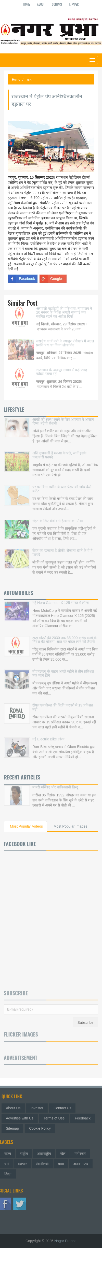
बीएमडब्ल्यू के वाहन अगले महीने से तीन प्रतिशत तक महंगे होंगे (63, 670)
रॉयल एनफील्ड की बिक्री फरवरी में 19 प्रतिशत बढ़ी (62, 704)
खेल (62, 1152)
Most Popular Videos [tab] (26, 826)
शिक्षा (7, 1172)
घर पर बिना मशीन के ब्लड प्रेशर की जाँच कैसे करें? (61, 485)
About (41, 4)
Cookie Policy (42, 1128)
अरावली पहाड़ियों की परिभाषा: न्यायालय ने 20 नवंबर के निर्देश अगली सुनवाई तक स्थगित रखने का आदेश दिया (64, 309)
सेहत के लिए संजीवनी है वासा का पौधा (57, 517)
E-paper (74, 4)
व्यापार (22, 1162)
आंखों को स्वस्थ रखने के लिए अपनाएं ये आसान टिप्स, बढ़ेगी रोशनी (63, 418)
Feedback (84, 1118)
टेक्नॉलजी (42, 1162)
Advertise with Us (21, 1118)
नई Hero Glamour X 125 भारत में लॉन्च (60, 599)
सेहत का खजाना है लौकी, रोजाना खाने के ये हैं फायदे (62, 549)
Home (26, 4)
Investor (38, 1108)
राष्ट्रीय (24, 1152)
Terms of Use (55, 1118)
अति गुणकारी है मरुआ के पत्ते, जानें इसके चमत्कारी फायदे (59, 452)
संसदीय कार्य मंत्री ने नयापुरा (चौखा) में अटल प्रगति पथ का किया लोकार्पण (65, 340)
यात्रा (61, 1162)
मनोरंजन (80, 1152)
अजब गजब (80, 1162)
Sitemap (14, 1128)
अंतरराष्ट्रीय (44, 1152)
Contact (57, 4)
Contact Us (64, 1108)
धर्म (6, 1162)
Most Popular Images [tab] (70, 826)
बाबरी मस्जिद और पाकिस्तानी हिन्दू (55, 784)
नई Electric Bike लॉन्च (48, 736)
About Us (15, 1108)
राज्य (29, 79)
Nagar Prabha (65, 1241)
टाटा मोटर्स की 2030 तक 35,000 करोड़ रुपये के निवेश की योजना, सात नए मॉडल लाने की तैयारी (64, 636)
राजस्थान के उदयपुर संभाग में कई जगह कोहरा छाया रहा (61, 368)
